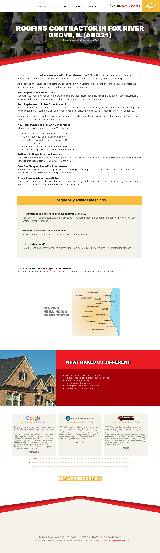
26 (99, 458)
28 (105, 458)
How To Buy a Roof (61, 6)
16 (71, 458)
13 (63, 458)
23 (91, 458)
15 (68, 458)
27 (102, 458)
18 (77, 458)
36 (127, 458)
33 (119, 458)
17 (74, 458)
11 (57, 458)
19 (80, 458)
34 (122, 458)
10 (54, 458)
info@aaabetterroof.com (119, 541)
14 (66, 458)
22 (88, 458)
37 (130, 458)
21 (85, 458)
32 (116, 458)
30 (111, 458)
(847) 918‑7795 (131, 6)
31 (113, 458)
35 (125, 458)
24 (94, 458)
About (78, 6)
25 (97, 458)
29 (108, 458)
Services (41, 6)
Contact (91, 6)
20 (82, 458)
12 (60, 458)
